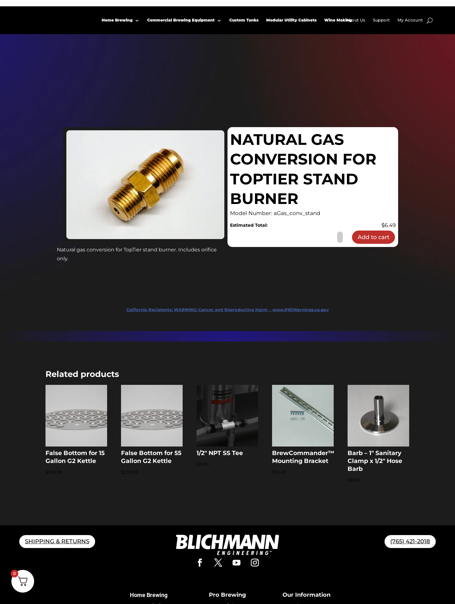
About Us (355, 20)
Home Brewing (117, 20)
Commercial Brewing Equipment (181, 20)
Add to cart (373, 237)
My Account (410, 20)
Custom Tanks (244, 20)
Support (381, 20)
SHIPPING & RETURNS (57, 541)
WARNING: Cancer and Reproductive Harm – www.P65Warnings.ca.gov (227, 309)
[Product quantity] (340, 237)
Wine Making (338, 20)
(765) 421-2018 (410, 541)
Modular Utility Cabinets (291, 20)
